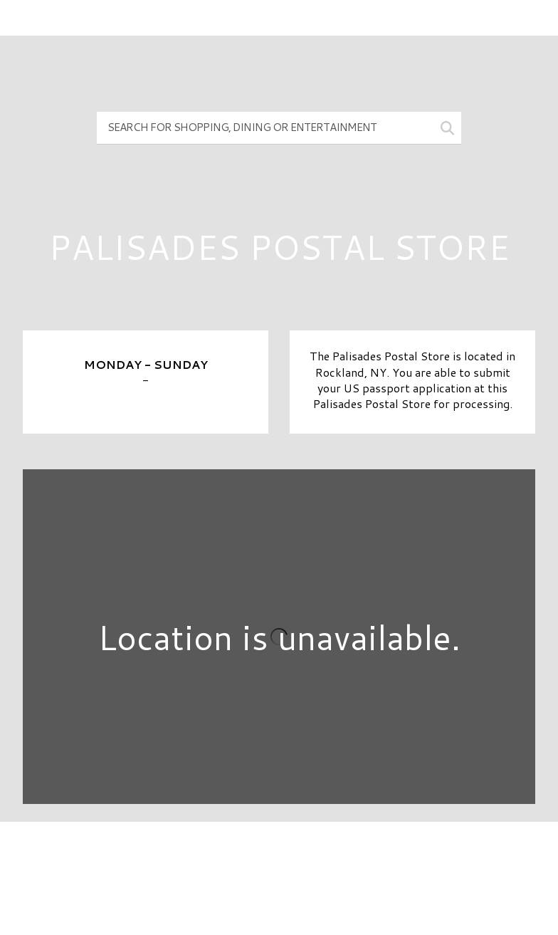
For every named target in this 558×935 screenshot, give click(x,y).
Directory (279, 857)
